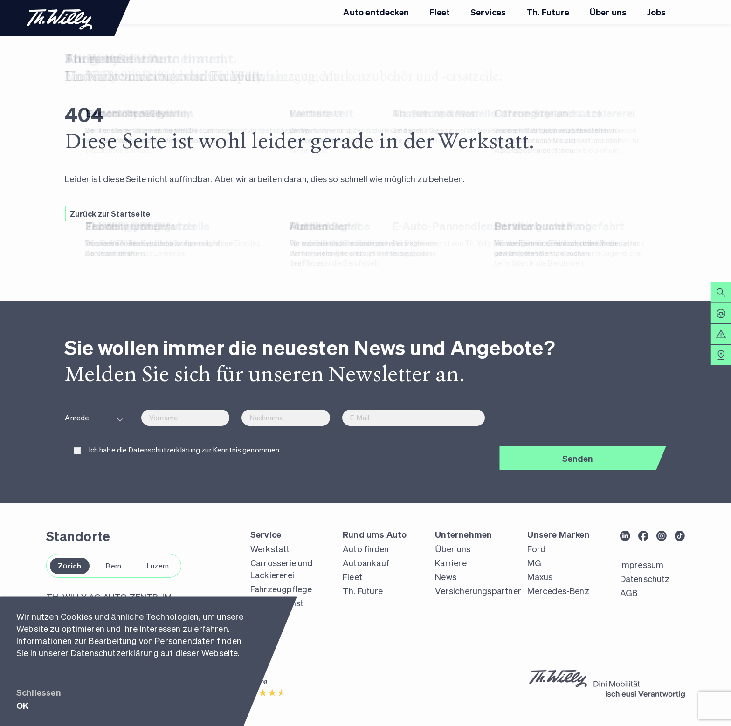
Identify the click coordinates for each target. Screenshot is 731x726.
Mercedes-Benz (558, 590)
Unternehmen (463, 534)
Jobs (656, 12)
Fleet (439, 12)
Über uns (608, 12)
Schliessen (38, 692)
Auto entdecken (376, 12)
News (445, 576)
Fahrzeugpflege (281, 588)
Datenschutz (645, 578)
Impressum (642, 564)
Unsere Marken (558, 534)
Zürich (69, 565)
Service (265, 534)
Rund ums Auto (375, 534)
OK (22, 705)
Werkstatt (270, 548)
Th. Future (547, 12)
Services (488, 12)
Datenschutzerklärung (115, 652)
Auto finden (366, 548)
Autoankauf (366, 562)
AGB (629, 592)
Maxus (539, 576)
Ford (536, 548)
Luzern (158, 565)
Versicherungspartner (478, 590)
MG (534, 562)
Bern (113, 565)
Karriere (450, 562)
